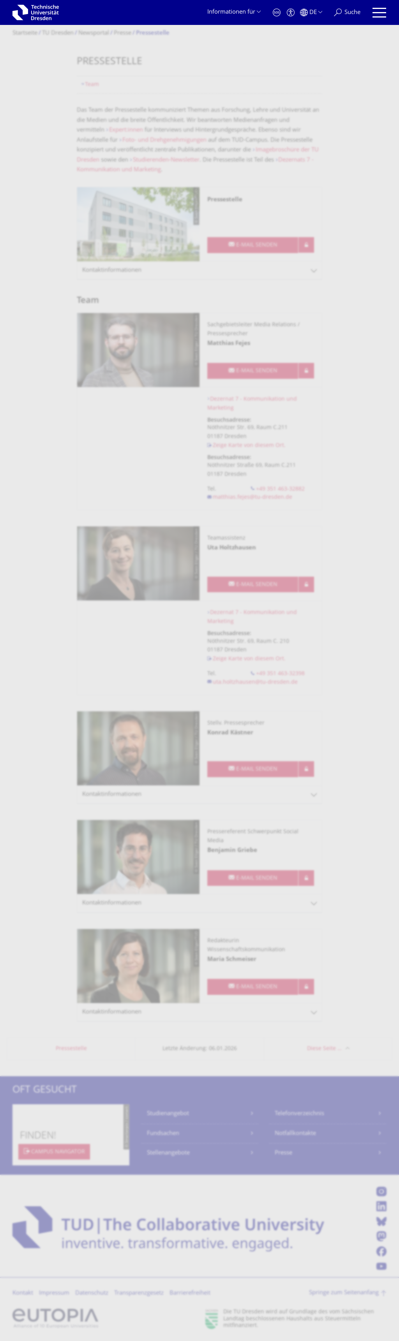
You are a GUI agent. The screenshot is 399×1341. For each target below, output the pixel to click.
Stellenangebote (168, 1153)
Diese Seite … (324, 1048)
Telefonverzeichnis (299, 1114)
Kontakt (22, 1293)
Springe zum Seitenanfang (344, 1293)
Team (92, 84)
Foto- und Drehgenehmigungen (164, 140)
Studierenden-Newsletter (166, 160)
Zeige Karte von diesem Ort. (249, 445)
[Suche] (347, 13)
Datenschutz (91, 1293)
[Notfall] (276, 12)
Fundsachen (163, 1134)
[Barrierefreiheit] (290, 12)
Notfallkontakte (295, 1134)
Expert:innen (126, 130)
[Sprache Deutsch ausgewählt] (311, 13)
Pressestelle (71, 1048)
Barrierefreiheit (189, 1293)
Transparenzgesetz (139, 1293)
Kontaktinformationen (111, 270)
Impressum (54, 1293)
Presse (283, 1153)
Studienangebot (168, 1114)
